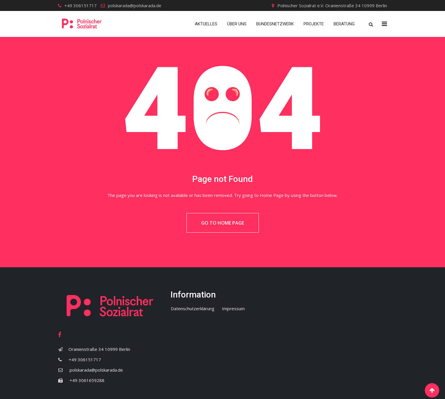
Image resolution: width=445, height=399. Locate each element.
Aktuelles (206, 24)
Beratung (344, 24)
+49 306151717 (80, 5)
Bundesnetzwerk (275, 24)
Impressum (233, 308)
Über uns (236, 24)
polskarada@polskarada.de (134, 5)
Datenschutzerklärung (192, 308)
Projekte (314, 24)
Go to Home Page (222, 223)
